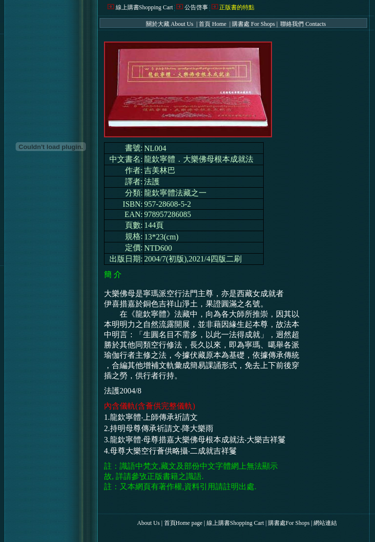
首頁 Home (213, 24)
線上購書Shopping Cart (144, 7)
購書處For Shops (289, 523)
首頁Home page (183, 523)
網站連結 (325, 523)
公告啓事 (196, 7)
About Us (148, 523)
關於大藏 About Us (170, 24)
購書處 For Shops (253, 24)
